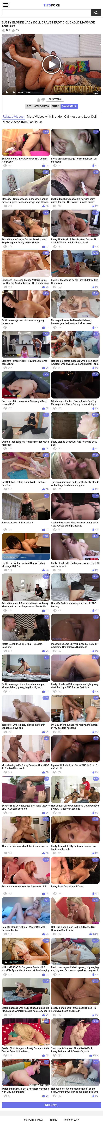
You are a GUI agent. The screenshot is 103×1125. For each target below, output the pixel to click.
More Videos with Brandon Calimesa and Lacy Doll (62, 116)
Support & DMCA (33, 1120)
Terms (53, 1120)
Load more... (51, 1105)
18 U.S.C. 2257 (71, 1120)
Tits (52, 5)
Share (55, 106)
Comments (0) (69, 106)
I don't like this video (43, 100)
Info (29, 106)
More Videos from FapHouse (23, 122)
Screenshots (41, 106)
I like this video (38, 100)
